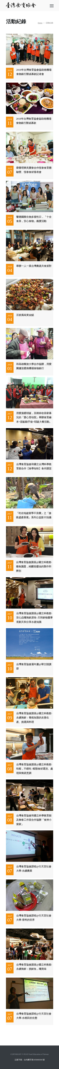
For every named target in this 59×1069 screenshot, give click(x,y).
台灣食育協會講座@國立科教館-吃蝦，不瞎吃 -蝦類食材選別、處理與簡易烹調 (34, 768)
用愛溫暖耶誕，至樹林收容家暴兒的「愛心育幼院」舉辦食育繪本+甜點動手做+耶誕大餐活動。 (34, 417)
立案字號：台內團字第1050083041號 (29, 1060)
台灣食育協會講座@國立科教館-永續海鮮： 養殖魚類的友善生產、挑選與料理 (34, 717)
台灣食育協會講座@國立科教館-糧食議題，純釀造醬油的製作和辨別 (34, 566)
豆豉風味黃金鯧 (25, 315)
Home (40, 23)
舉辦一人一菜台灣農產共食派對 (33, 266)
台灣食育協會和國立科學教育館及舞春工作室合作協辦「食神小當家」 (33, 819)
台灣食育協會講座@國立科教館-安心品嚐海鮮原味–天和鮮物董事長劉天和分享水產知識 (34, 617)
